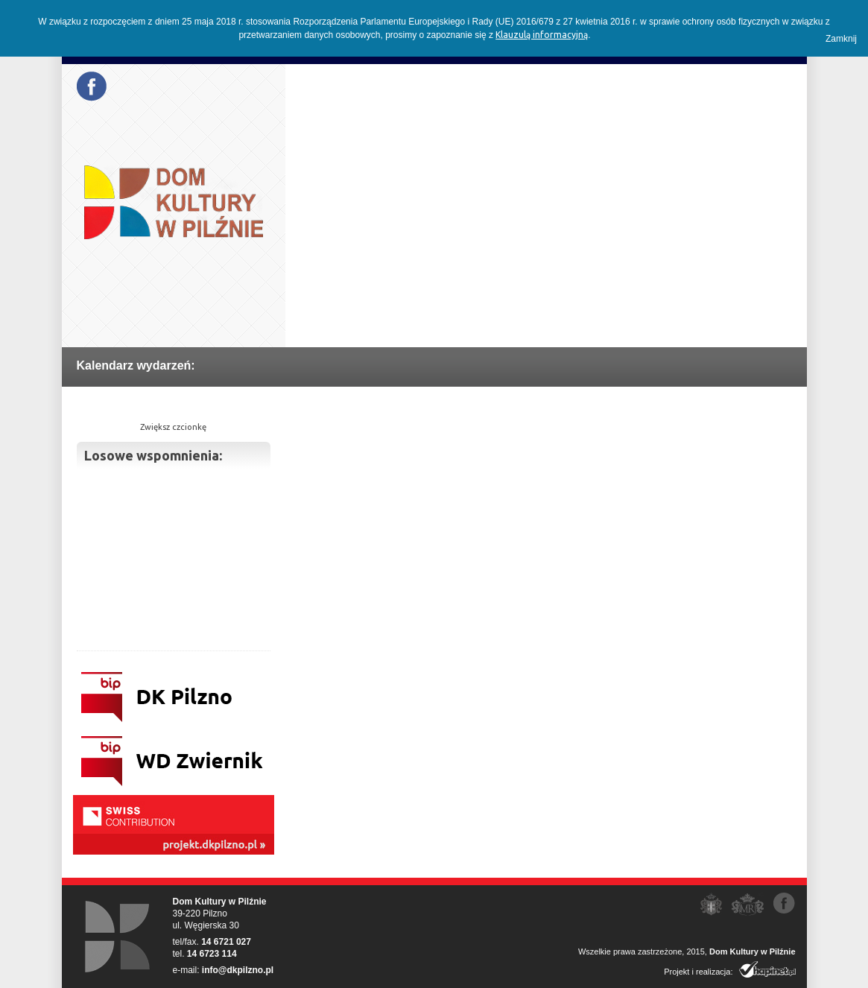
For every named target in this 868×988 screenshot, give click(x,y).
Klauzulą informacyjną (541, 34)
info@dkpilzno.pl (237, 970)
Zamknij (841, 39)
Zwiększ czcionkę (173, 426)
